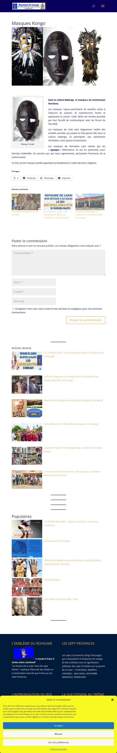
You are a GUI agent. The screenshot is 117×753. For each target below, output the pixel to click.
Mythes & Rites (52, 579)
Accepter (58, 734)
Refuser (58, 742)
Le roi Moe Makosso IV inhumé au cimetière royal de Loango (88, 214)
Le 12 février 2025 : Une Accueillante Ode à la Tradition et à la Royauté (56, 214)
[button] (112, 708)
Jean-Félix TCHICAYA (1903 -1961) (61, 599)
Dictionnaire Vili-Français (57, 541)
